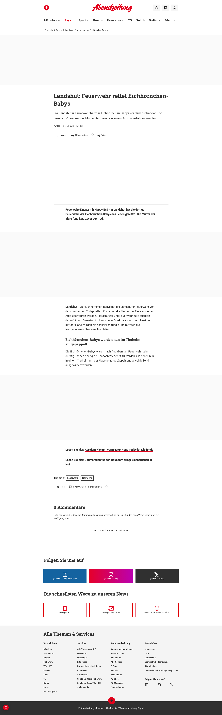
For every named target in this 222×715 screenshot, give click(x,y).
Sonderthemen (117, 687)
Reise (46, 687)
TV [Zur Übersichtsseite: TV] (130, 20)
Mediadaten (116, 675)
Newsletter (82, 653)
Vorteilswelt (82, 675)
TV (44, 679)
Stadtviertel (48, 653)
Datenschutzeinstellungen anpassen (161, 670)
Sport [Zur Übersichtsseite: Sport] (82, 20)
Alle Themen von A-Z (86, 649)
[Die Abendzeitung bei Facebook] (65, 576)
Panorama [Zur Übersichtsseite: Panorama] (114, 20)
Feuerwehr (72, 214)
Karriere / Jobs (117, 653)
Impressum (150, 649)
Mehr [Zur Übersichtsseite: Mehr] (169, 20)
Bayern (59, 30)
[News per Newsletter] (111, 610)
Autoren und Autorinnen (122, 649)
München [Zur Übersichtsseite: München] (50, 20)
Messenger (82, 658)
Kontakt (114, 670)
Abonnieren (116, 658)
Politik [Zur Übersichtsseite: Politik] (140, 20)
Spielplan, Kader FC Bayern (89, 679)
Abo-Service (116, 662)
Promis (46, 670)
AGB (147, 653)
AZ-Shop (115, 679)
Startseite (49, 30)
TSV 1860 (47, 666)
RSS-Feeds (82, 662)
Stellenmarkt (83, 687)
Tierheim (82, 360)
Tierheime (87, 478)
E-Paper (114, 666)
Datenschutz (150, 658)
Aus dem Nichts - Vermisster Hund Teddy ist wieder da (119, 449)
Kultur (46, 683)
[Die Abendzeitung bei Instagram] (111, 576)
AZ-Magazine (117, 683)
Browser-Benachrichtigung (89, 666)
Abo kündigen (151, 666)
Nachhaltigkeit (50, 691)
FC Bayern (48, 662)
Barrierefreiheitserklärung (156, 662)
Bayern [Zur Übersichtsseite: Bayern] (69, 20)
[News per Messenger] (65, 610)
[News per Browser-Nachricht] (157, 610)
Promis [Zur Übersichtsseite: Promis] (98, 20)
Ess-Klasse (82, 670)
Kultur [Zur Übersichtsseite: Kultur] (153, 20)
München (47, 649)
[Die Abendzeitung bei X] (157, 576)
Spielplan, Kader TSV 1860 (89, 683)
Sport (45, 675)
